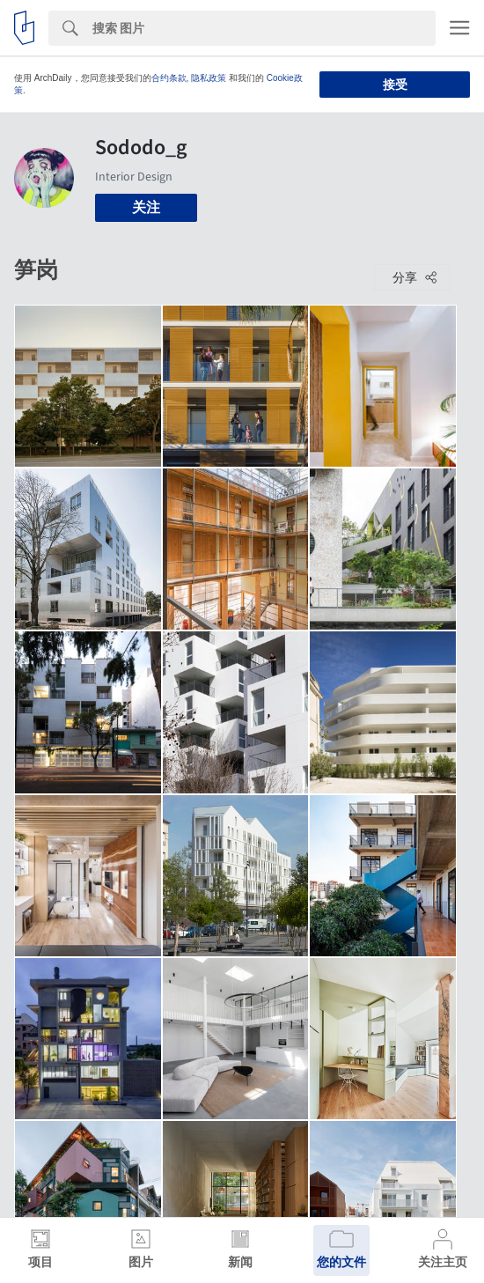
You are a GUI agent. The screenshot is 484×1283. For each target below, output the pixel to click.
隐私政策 (208, 78)
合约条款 (169, 78)
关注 (146, 207)
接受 (395, 84)
